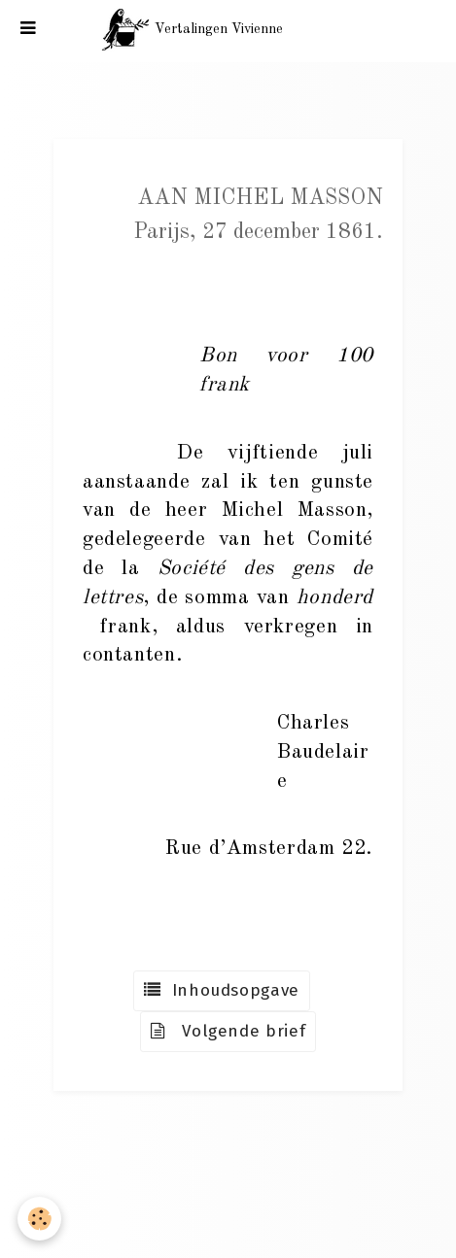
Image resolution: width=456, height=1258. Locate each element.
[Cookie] (39, 1219)
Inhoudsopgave (221, 990)
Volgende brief (228, 1031)
